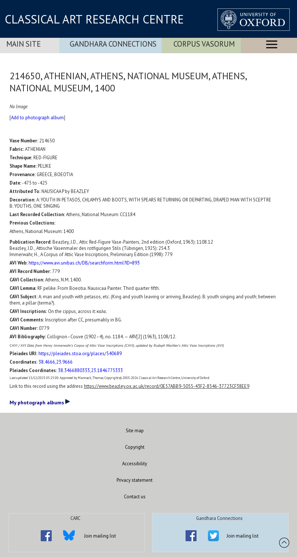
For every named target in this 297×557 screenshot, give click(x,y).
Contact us (135, 497)
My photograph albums (40, 402)
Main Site (23, 44)
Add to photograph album (37, 117)
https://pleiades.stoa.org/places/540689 (80, 353)
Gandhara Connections (113, 44)
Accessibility (134, 463)
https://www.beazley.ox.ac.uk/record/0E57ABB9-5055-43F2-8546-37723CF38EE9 (166, 386)
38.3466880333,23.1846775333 (90, 370)
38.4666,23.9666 (55, 362)
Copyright (134, 447)
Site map (135, 430)
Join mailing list (100, 536)
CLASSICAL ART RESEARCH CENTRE (94, 19)
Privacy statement (135, 480)
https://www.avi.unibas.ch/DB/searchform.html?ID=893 (84, 263)
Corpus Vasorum (204, 44)
